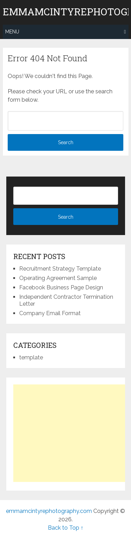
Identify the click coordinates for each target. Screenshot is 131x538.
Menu (12, 31)
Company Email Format (50, 313)
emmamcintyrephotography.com (49, 511)
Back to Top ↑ (65, 527)
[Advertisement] (72, 433)
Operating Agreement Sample (58, 278)
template (31, 357)
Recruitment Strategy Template (60, 268)
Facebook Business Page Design (61, 287)
